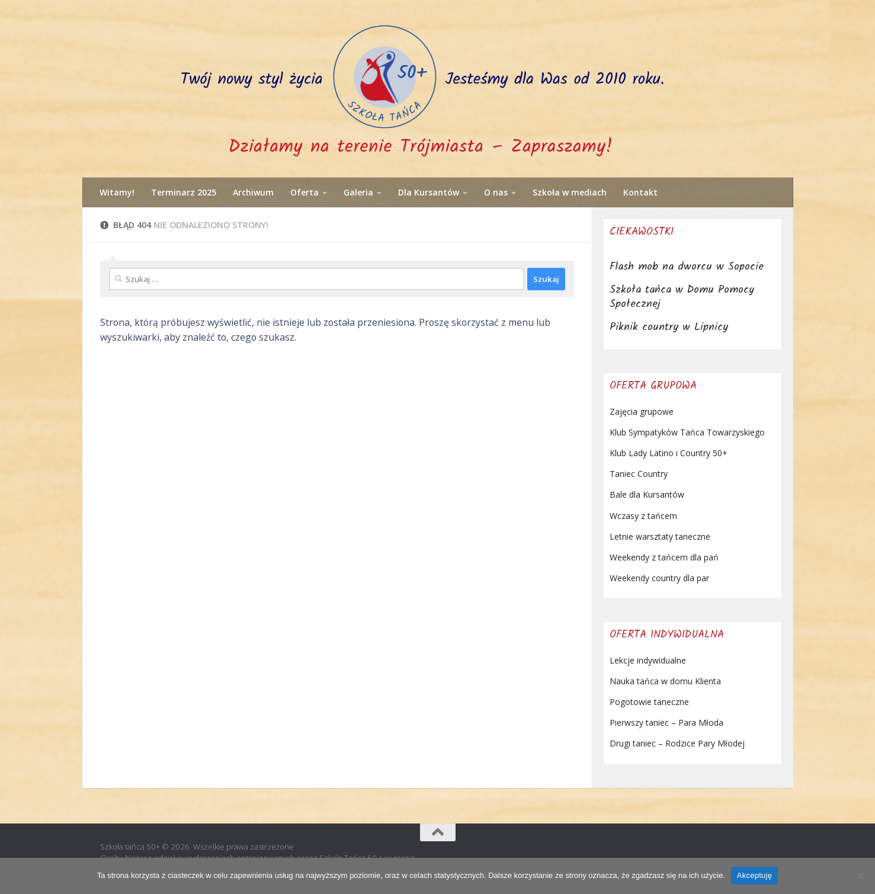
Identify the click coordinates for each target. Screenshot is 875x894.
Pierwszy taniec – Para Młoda (666, 722)
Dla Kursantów (428, 192)
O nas (496, 192)
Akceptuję (754, 875)
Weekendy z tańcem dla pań (664, 557)
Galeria (358, 192)
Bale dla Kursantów (647, 494)
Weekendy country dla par (659, 578)
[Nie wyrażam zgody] (860, 876)
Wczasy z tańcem (643, 515)
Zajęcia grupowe (642, 411)
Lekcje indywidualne (648, 660)
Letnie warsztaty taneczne (660, 536)
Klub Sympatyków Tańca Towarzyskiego (687, 432)
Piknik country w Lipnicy (669, 327)
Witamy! (117, 192)
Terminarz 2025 (183, 192)
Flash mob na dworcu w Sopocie (687, 266)
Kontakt (640, 192)
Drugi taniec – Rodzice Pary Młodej (677, 743)
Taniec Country (639, 473)
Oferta (304, 192)
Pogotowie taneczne (649, 701)
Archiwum (253, 192)
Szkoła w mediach (570, 192)
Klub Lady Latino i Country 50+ (668, 453)
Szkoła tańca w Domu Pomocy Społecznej (682, 297)
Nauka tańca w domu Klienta (665, 681)
